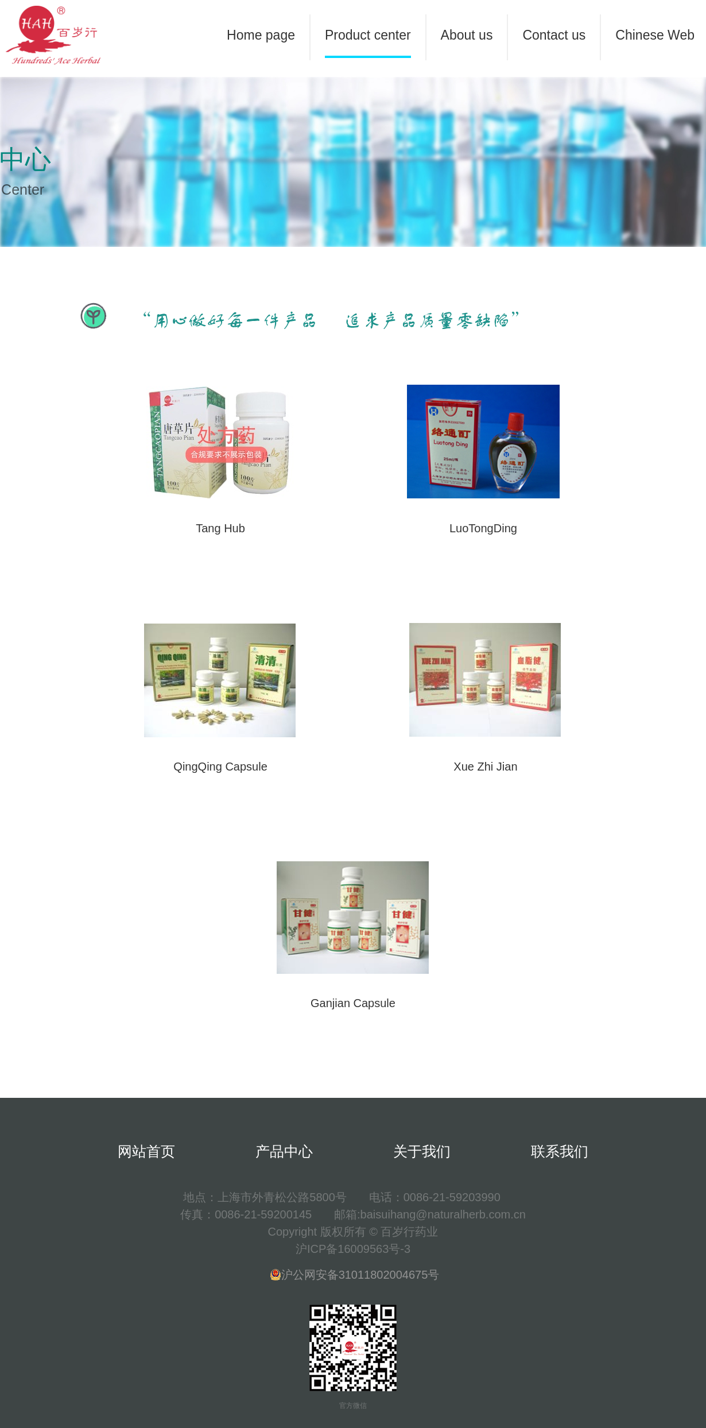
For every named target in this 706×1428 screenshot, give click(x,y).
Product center (368, 35)
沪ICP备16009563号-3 (353, 1249)
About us (467, 35)
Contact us (553, 35)
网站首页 (146, 1151)
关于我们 (422, 1151)
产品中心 (284, 1151)
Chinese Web (655, 35)
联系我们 (559, 1151)
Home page (261, 35)
